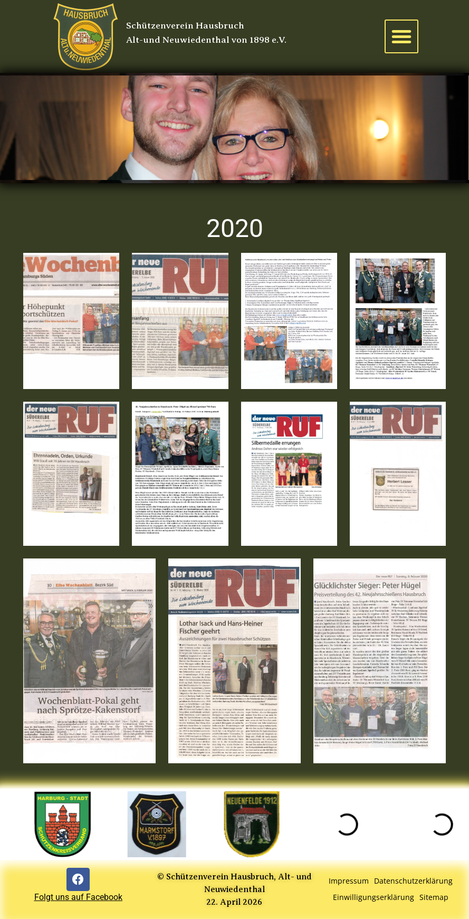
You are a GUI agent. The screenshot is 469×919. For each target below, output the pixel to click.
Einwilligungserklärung (373, 897)
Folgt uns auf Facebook (78, 897)
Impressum (349, 881)
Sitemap (433, 897)
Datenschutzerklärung (413, 881)
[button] (401, 36)
